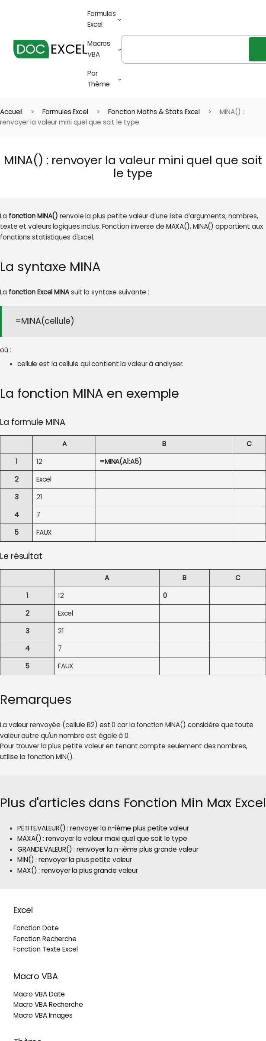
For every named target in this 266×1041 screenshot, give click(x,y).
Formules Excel (65, 111)
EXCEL (50, 49)
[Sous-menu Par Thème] (120, 79)
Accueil (11, 111)
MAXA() (178, 226)
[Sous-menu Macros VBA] (120, 49)
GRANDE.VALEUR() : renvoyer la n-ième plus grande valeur (108, 849)
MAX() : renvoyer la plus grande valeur (77, 870)
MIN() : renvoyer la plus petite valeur (74, 859)
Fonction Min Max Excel (195, 802)
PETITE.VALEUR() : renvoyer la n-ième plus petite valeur (103, 828)
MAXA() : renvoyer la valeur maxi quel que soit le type (102, 838)
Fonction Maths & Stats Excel (154, 111)
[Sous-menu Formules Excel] (120, 19)
